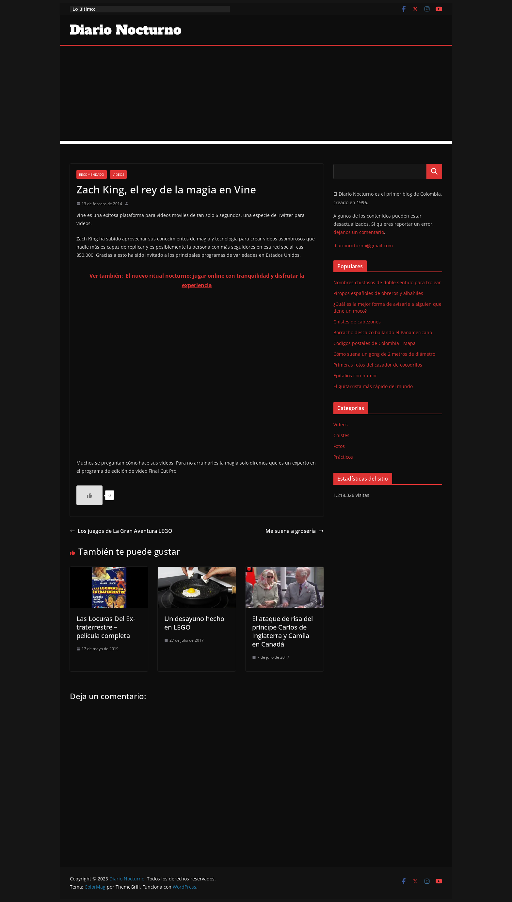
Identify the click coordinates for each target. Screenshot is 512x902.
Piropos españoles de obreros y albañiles (378, 293)
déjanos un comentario (358, 232)
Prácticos (343, 457)
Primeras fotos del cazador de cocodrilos (377, 365)
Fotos (339, 446)
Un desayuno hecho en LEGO (194, 622)
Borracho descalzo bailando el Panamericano (382, 332)
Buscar (434, 171)
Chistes (341, 435)
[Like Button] (89, 495)
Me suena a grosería (294, 530)
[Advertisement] (256, 95)
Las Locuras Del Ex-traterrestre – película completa (105, 627)
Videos (118, 174)
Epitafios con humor (355, 375)
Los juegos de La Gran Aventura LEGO (121, 530)
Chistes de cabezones (357, 322)
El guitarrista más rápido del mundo (373, 386)
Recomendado (91, 174)
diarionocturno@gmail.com (363, 245)
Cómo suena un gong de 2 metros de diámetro (384, 354)
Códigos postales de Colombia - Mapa (374, 343)
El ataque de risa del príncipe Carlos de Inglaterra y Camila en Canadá (282, 631)
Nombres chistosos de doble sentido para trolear (387, 282)
